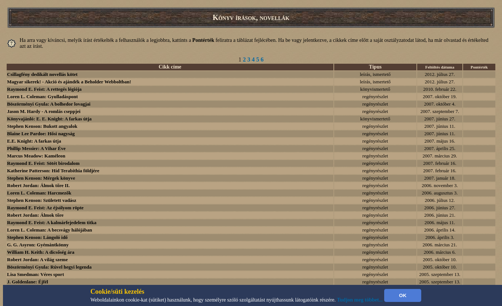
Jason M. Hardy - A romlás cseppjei (43, 111)
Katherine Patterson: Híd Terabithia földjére (53, 170)
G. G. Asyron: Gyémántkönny (38, 244)
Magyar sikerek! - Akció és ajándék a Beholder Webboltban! (69, 81)
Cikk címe (170, 67)
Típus (375, 67)
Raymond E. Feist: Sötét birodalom (43, 163)
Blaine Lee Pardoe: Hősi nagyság (41, 133)
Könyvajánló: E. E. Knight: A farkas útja (49, 119)
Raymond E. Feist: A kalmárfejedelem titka (51, 222)
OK (402, 295)
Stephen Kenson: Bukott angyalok (42, 126)
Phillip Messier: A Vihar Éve (36, 148)
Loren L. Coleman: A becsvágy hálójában (49, 230)
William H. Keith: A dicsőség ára (40, 252)
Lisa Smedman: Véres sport (35, 274)
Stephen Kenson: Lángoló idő (37, 237)
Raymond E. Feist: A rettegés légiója (44, 89)
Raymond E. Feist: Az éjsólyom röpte (45, 207)
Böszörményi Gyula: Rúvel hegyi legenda (49, 267)
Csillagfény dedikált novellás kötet (42, 74)
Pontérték (479, 67)
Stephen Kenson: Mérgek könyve (41, 178)
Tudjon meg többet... (360, 300)
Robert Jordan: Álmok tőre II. (38, 185)
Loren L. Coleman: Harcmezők (39, 193)
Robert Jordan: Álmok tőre (35, 215)
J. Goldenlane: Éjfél (27, 282)
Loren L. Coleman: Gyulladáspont (42, 96)
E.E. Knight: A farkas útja (34, 141)
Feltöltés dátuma (440, 67)
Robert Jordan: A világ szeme (37, 259)
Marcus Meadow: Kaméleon (36, 156)
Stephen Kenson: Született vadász (41, 200)
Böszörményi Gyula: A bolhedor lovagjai (48, 104)
